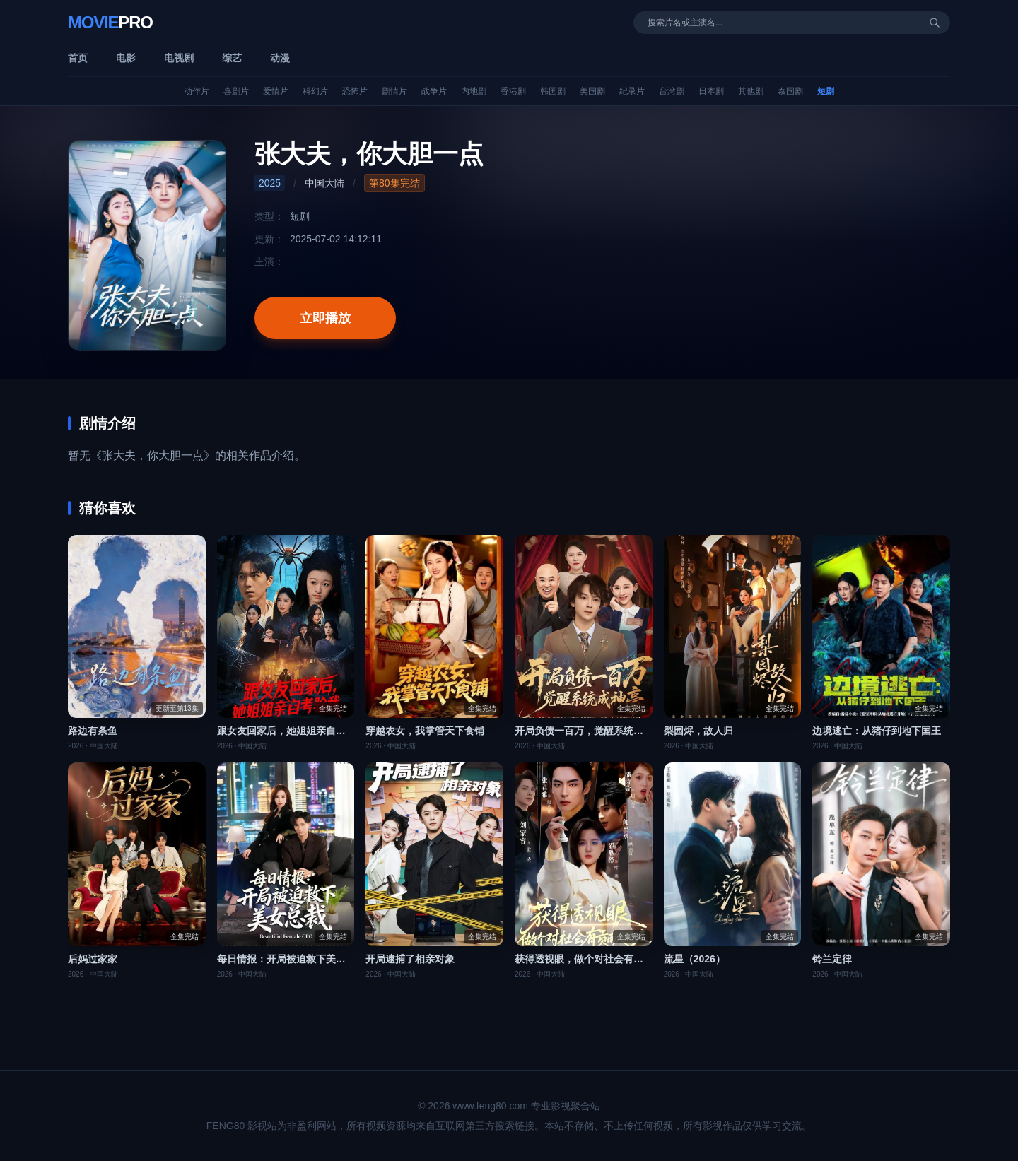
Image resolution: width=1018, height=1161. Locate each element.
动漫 (280, 58)
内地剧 (473, 91)
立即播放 (325, 318)
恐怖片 (355, 91)
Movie (110, 22)
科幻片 (315, 91)
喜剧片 (236, 91)
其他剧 (751, 91)
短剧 (825, 91)
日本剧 (711, 91)
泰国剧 (790, 91)
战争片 (434, 91)
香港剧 (513, 91)
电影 (126, 58)
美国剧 (592, 91)
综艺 (232, 58)
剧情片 (394, 91)
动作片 (196, 91)
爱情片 (275, 91)
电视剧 (179, 58)
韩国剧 (553, 91)
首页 (78, 58)
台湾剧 (671, 91)
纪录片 (632, 91)
